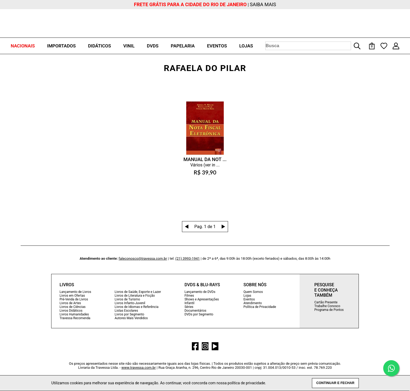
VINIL (129, 46)
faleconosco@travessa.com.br (143, 258)
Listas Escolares (126, 310)
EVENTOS (217, 46)
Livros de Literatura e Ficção (135, 295)
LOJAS (246, 46)
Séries (188, 307)
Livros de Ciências (72, 307)
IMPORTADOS (61, 46)
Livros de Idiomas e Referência (136, 307)
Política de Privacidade (260, 307)
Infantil (189, 303)
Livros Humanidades (74, 314)
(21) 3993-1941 (187, 258)
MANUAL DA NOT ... (204, 159)
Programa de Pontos (329, 310)
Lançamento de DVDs (199, 292)
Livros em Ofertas (72, 295)
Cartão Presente (325, 302)
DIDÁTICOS (99, 46)
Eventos (249, 299)
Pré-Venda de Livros (73, 299)
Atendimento (253, 303)
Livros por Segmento (129, 314)
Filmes (189, 295)
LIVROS (66, 284)
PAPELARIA (183, 46)
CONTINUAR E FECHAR (335, 383)
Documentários (195, 310)
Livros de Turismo (127, 299)
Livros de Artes (70, 303)
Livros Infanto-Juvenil (130, 303)
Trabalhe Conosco (327, 306)
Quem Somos (253, 292)
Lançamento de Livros (75, 292)
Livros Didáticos (70, 310)
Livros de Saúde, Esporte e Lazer (138, 292)
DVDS (152, 46)
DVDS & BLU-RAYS (202, 284)
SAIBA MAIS (263, 4)
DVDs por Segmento (198, 314)
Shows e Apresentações (201, 299)
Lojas (247, 295)
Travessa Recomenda (74, 318)
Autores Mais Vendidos (131, 318)
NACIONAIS (23, 46)
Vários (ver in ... (205, 164)
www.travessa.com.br (138, 368)
